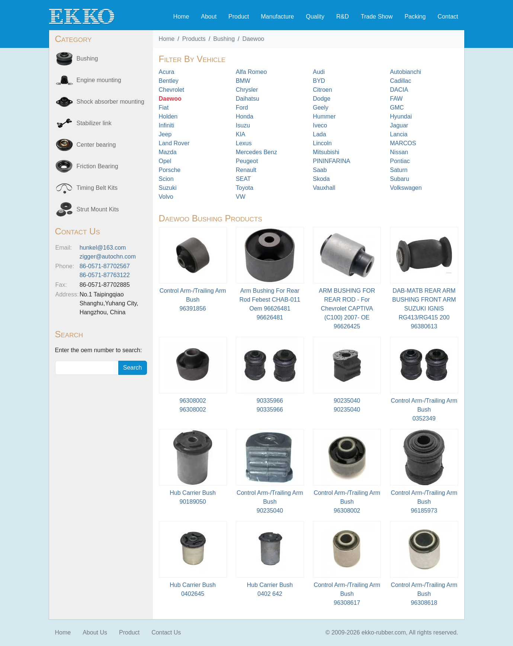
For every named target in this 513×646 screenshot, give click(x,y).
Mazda (168, 152)
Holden (168, 116)
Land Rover (174, 143)
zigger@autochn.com (108, 256)
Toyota (244, 188)
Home (181, 16)
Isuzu (243, 125)
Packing (415, 16)
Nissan (399, 152)
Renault (246, 170)
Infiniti (166, 125)
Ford (242, 107)
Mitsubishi (326, 152)
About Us (95, 632)
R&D (342, 16)
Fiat (164, 107)
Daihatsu (247, 98)
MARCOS (403, 143)
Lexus (244, 143)
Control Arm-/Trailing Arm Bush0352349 (424, 409)
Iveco (320, 125)
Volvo (166, 197)
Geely (320, 107)
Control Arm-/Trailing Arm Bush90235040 (270, 502)
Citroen (322, 90)
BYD (319, 81)
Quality (315, 16)
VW (241, 197)
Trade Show (377, 16)
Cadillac (400, 81)
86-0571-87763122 (105, 275)
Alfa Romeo (251, 72)
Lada (319, 134)
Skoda (321, 179)
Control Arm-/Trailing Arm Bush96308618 (424, 594)
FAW (396, 98)
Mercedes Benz (256, 152)
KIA (241, 134)
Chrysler (247, 90)
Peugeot (247, 161)
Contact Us (166, 632)
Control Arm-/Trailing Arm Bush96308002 (347, 502)
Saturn (398, 170)
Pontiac (400, 161)
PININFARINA (331, 161)
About (209, 16)
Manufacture (277, 16)
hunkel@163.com (103, 247)
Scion (166, 179)
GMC (397, 107)
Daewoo (253, 39)
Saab (320, 170)
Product (238, 16)
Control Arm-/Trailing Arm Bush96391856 (193, 300)
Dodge (321, 98)
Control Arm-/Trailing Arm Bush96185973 (424, 502)
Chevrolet (171, 90)
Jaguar (399, 125)
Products (194, 39)
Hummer (324, 116)
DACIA (399, 90)
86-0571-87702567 (105, 266)
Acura (166, 72)
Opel (165, 161)
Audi (319, 72)
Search (132, 367)
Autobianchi (405, 72)
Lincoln (322, 143)
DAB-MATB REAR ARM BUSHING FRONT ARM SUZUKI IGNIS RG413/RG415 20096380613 (424, 309)
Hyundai (401, 116)
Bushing (224, 39)
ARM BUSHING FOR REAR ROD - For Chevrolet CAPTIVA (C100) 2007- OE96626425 (347, 309)
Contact (447, 16)
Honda (244, 116)
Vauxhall (324, 188)
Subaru (399, 179)
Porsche (170, 170)
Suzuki (168, 188)
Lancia (398, 134)
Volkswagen (405, 188)
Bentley (169, 81)
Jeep (165, 134)
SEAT (243, 179)
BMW (243, 81)
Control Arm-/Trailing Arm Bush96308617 (347, 594)
